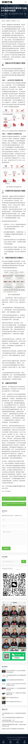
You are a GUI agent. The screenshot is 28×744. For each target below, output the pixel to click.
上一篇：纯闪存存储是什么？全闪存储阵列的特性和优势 (14, 498)
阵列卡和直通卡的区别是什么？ (14, 701)
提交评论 (6, 548)
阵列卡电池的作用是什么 (12, 697)
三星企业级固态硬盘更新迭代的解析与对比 (13, 717)
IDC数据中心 (14, 20)
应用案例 (8, 20)
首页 (4, 20)
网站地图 (18, 739)
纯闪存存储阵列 (8, 491)
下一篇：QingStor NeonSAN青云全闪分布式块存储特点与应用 (14, 504)
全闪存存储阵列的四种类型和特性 (15, 680)
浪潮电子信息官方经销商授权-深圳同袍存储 (13, 728)
